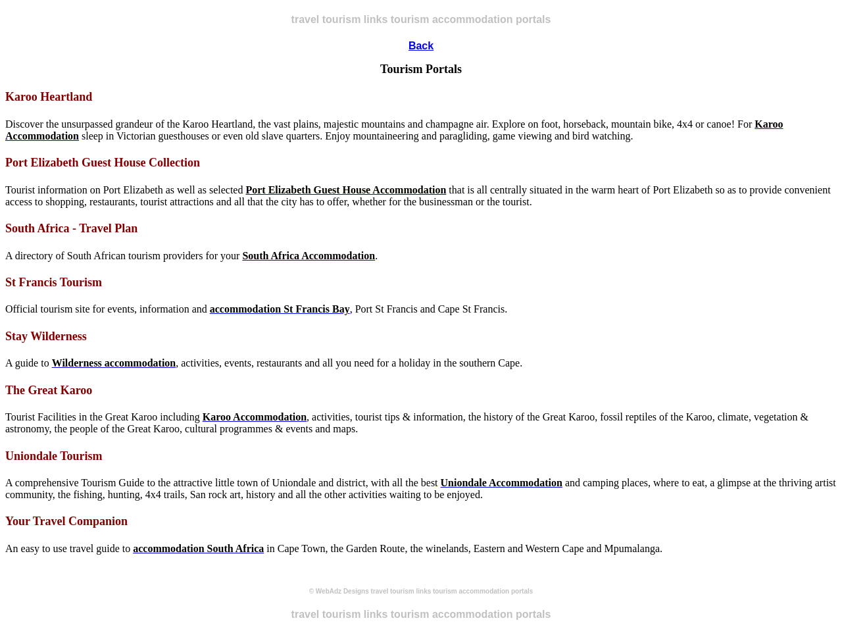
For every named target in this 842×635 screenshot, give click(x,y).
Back (421, 45)
